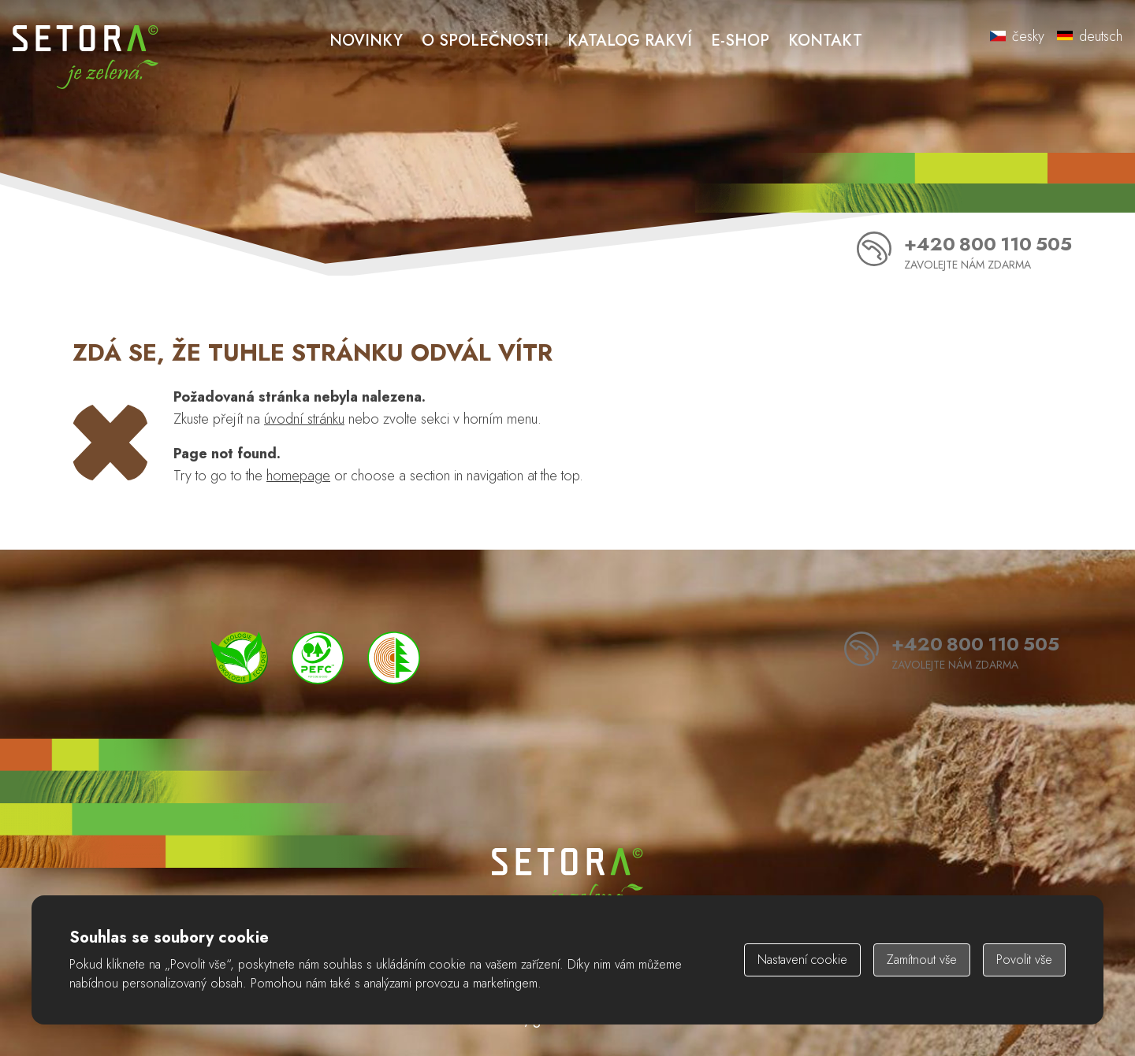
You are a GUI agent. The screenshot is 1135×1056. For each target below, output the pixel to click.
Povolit (1024, 959)
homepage (298, 475)
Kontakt (825, 40)
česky (1017, 36)
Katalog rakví (630, 40)
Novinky (366, 40)
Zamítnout (922, 959)
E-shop (740, 40)
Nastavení (802, 959)
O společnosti (485, 40)
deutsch (1089, 36)
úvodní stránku (304, 419)
